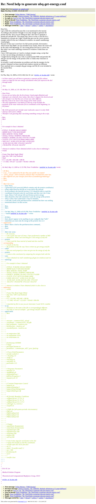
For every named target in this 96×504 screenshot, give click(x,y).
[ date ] (22, 25)
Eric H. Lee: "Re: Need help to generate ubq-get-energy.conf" (33, 18)
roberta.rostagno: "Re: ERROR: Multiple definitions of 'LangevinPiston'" (42, 16)
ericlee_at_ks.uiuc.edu (41, 75)
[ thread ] (28, 25)
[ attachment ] (49, 25)
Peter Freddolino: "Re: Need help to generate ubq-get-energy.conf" (38, 20)
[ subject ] (34, 25)
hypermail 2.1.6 (22, 501)
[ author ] (41, 25)
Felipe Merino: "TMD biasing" (25, 14)
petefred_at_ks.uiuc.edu (48, 167)
